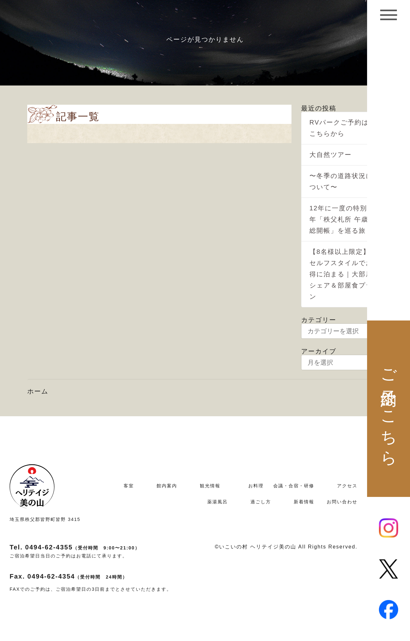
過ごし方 (260, 501)
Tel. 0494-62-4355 (75, 547)
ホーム (37, 391)
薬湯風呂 (217, 501)
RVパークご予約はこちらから (339, 128)
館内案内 (167, 485)
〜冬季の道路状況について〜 (341, 181)
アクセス (347, 485)
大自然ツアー (330, 154)
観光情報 (210, 485)
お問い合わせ (342, 501)
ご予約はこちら (388, 408)
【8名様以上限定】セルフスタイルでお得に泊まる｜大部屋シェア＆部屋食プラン (341, 274)
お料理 (256, 485)
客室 (129, 485)
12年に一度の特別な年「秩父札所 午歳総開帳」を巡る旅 (341, 219)
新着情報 (304, 501)
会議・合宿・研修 (293, 485)
